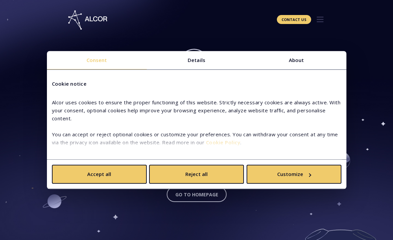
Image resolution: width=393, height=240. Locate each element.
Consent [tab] (97, 60)
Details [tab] (196, 60)
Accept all (99, 174)
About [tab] (296, 60)
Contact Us (294, 19)
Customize (294, 174)
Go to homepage (196, 194)
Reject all (196, 174)
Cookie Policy (223, 142)
